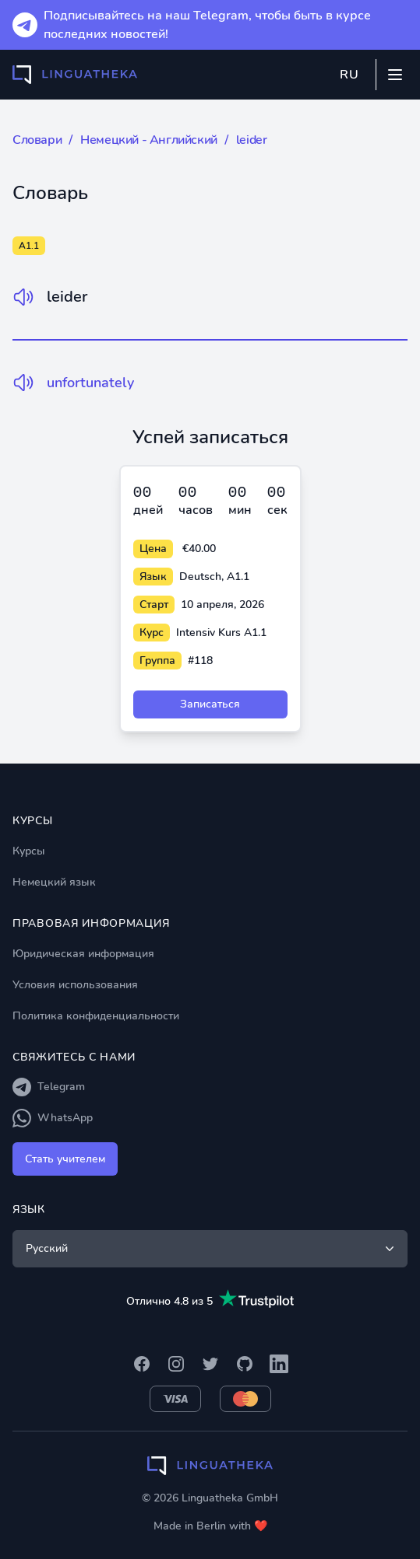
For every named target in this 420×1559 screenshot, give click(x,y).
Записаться (210, 704)
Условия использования (75, 984)
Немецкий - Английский (148, 140)
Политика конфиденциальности (95, 1015)
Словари (37, 140)
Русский (211, 1249)
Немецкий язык (54, 882)
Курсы (28, 851)
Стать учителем (65, 1159)
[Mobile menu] (395, 74)
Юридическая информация (83, 953)
